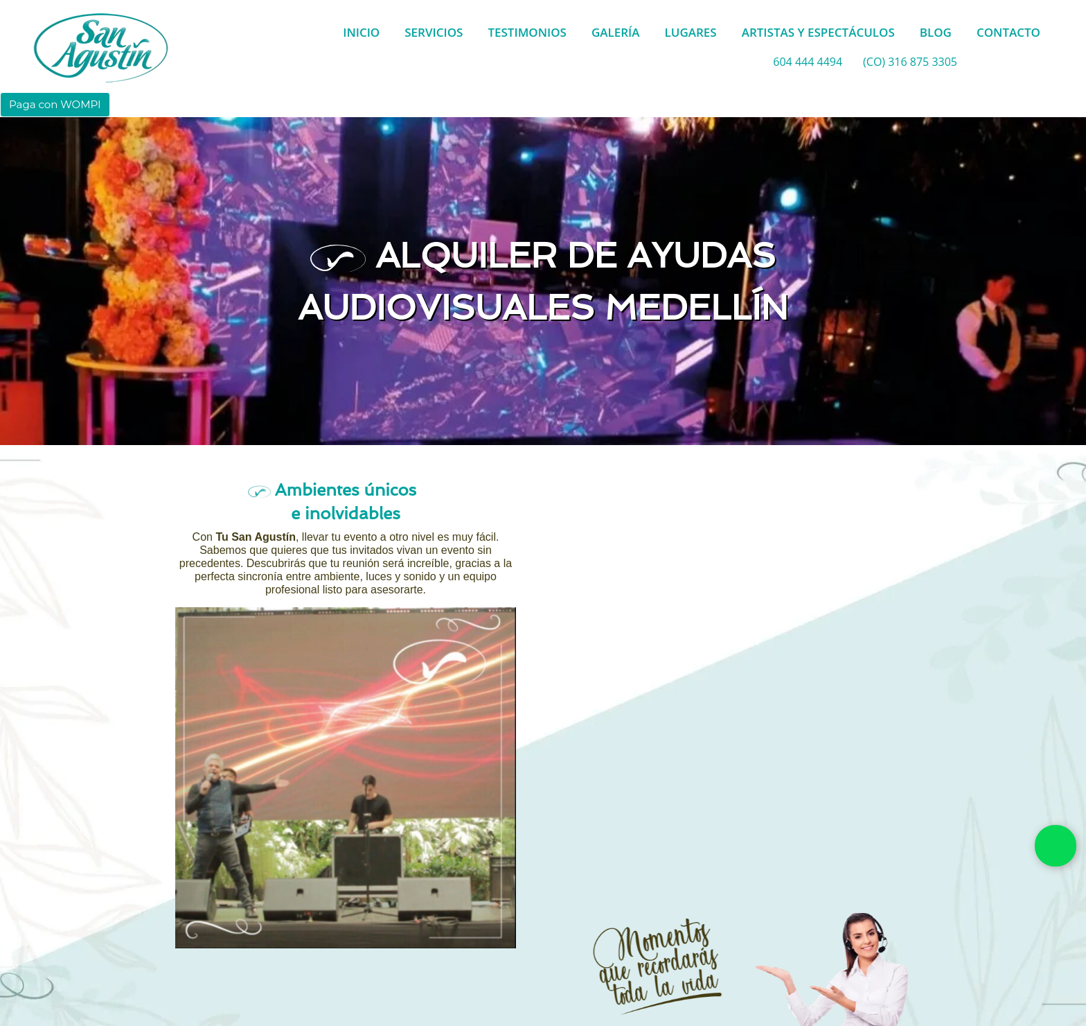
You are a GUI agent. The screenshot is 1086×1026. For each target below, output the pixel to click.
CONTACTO (1008, 32)
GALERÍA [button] (615, 32)
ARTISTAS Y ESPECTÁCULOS (818, 32)
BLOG (936, 32)
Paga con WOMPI (55, 104)
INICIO (361, 32)
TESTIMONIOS (527, 32)
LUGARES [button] (691, 32)
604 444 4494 (807, 61)
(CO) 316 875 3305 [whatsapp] (910, 61)
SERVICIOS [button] (433, 32)
